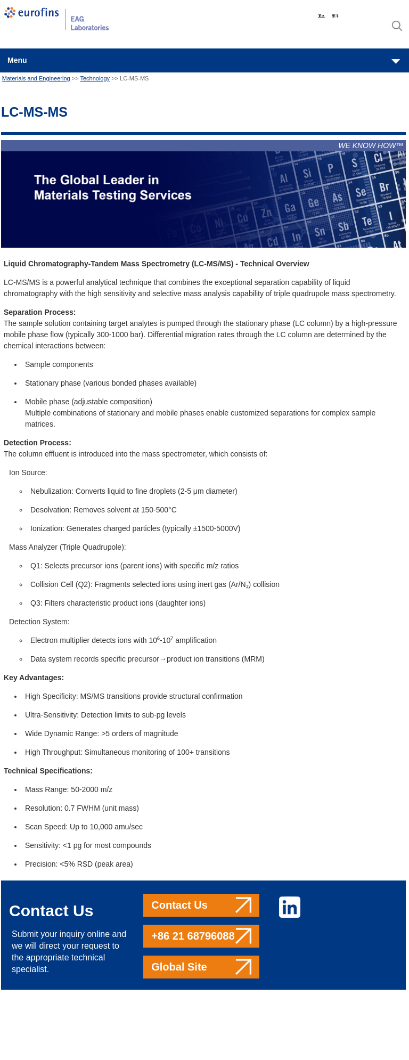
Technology (95, 78)
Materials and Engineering (36, 78)
